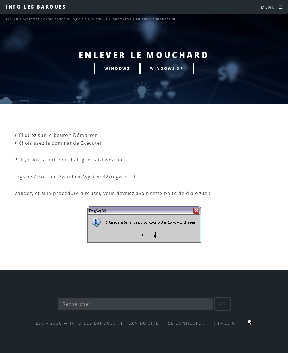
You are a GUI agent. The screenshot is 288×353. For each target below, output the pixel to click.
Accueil (12, 19)
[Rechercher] (135, 304)
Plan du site (142, 323)
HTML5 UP (226, 323)
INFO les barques (36, 6)
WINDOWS (117, 68)
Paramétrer (122, 19)
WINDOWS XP (167, 68)
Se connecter (186, 323)
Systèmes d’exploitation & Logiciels (55, 19)
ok (222, 304)
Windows (99, 19)
